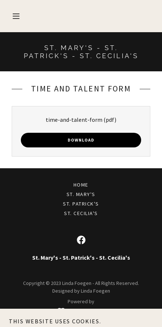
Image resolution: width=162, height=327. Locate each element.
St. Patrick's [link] (81, 203)
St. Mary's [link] (81, 194)
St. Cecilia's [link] (81, 213)
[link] (81, 52)
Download (81, 140)
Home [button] (81, 184)
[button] (16, 16)
